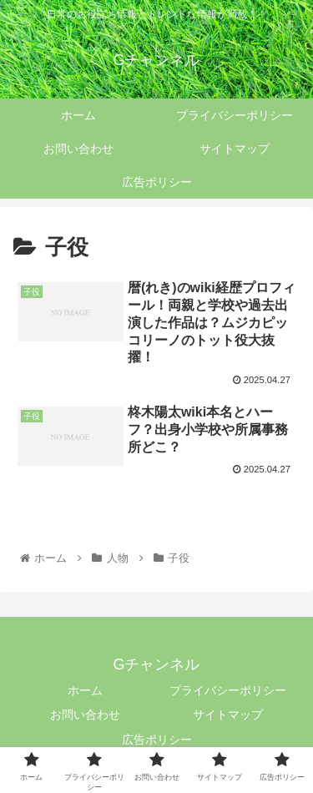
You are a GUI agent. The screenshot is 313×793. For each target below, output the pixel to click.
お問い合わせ (85, 714)
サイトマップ (228, 714)
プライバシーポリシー (227, 690)
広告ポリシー (157, 739)
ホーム (85, 690)
